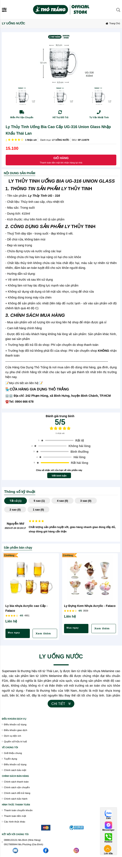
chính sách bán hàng (15, 776)
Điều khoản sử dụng (15, 724)
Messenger (108, 830)
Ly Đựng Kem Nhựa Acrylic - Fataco (89, 606)
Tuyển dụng (10, 758)
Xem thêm (43, 633)
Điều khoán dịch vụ (14, 719)
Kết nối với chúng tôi (15, 834)
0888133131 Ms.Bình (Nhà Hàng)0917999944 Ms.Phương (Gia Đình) (23, 842)
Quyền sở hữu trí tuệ (15, 741)
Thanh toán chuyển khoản (18, 810)
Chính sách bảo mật (15, 770)
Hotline (108, 842)
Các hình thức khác (14, 821)
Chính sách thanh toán (16, 781)
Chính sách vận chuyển (17, 787)
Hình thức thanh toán (16, 804)
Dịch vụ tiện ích (12, 735)
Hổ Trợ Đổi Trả (60, 117)
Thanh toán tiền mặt (15, 816)
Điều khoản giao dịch (15, 730)
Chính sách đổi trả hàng (17, 793)
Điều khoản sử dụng (15, 764)
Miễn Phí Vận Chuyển (21, 117)
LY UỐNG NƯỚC (60, 140)
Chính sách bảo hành (16, 798)
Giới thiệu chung (13, 753)
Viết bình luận (59, 475)
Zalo (108, 818)
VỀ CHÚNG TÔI (10, 747)
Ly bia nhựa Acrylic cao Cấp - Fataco (26, 608)
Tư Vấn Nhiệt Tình (99, 117)
